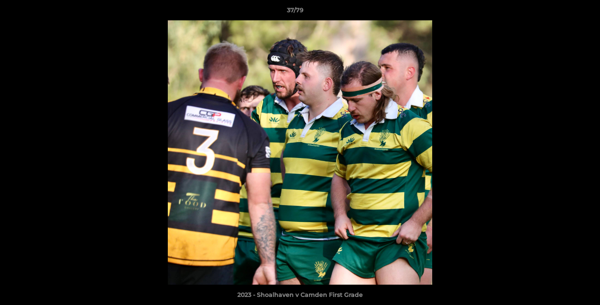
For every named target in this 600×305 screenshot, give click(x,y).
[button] (564, 12)
